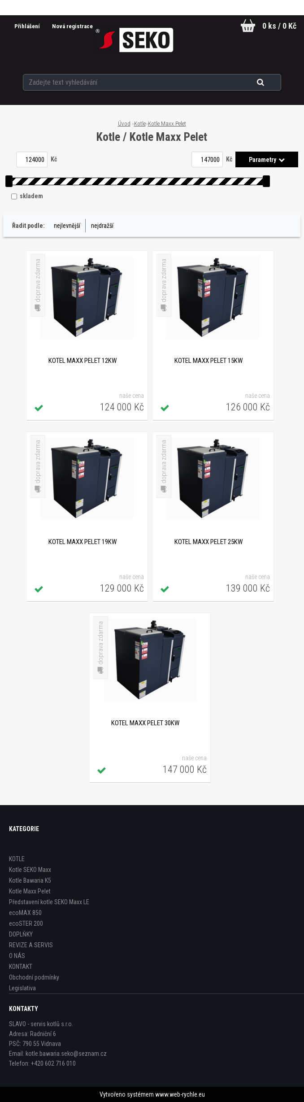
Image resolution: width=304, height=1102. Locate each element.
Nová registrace (70, 26)
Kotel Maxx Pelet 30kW (145, 723)
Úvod (124, 123)
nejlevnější (67, 225)
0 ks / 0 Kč (279, 25)
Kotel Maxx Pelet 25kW (208, 542)
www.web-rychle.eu (180, 1094)
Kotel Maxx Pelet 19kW (82, 542)
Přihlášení (25, 26)
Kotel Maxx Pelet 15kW (208, 361)
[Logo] (134, 39)
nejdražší (102, 225)
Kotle (140, 123)
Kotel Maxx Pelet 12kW (82, 361)
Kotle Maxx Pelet (167, 123)
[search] (271, 81)
